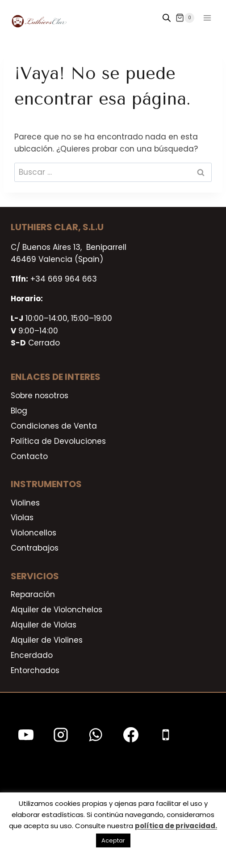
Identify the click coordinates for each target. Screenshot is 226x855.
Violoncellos (33, 532)
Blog (19, 410)
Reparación (33, 594)
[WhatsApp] (95, 735)
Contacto (29, 456)
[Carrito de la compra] (185, 18)
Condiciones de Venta (54, 426)
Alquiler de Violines (47, 640)
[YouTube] (26, 735)
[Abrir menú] (207, 18)
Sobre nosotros (39, 395)
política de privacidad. (176, 825)
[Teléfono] (166, 735)
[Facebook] (131, 735)
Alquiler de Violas (43, 624)
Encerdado (32, 655)
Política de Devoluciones (58, 441)
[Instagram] (61, 735)
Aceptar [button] (113, 840)
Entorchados (35, 670)
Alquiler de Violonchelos (56, 609)
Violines (25, 502)
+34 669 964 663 (63, 279)
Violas (22, 517)
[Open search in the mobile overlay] (166, 18)
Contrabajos (35, 548)
